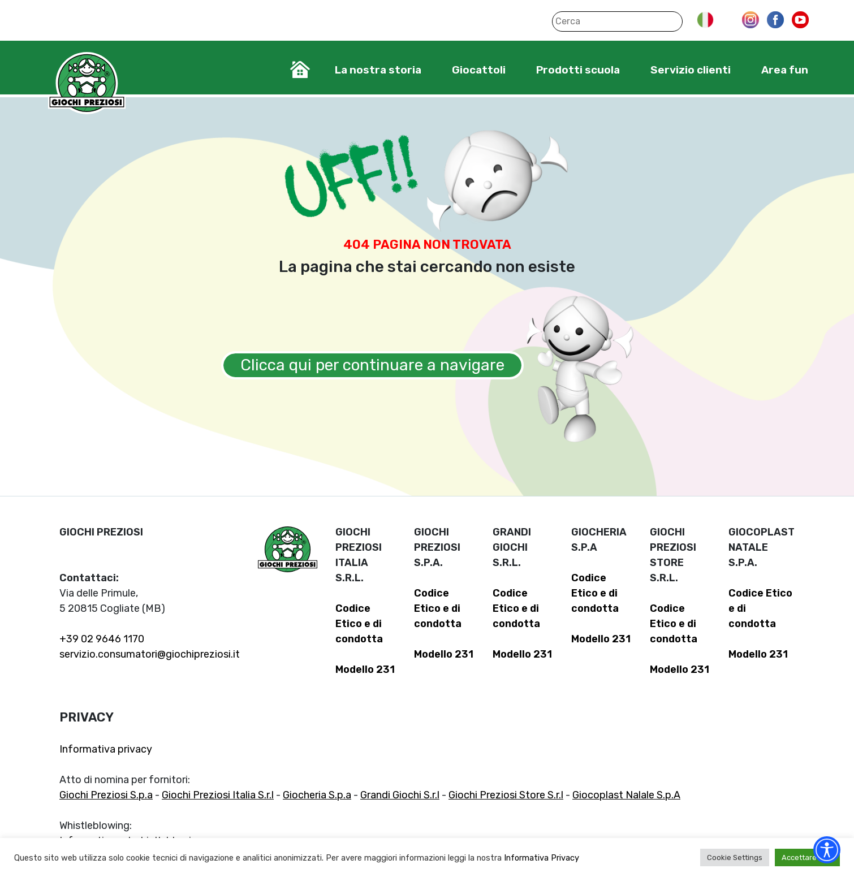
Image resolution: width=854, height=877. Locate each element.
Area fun (784, 69)
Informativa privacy (105, 749)
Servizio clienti (690, 69)
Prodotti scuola (578, 69)
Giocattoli (479, 69)
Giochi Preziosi (87, 83)
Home (300, 69)
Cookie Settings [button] (734, 857)
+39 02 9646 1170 (101, 639)
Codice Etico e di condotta (359, 623)
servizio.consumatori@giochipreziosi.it (149, 654)
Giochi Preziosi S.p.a (106, 795)
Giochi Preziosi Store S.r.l (505, 795)
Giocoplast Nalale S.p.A (626, 795)
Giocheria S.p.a (317, 795)
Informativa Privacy (541, 858)
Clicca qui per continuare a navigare (372, 365)
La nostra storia (378, 69)
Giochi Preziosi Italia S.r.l (218, 795)
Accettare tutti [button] (807, 857)
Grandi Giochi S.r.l (399, 795)
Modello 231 (365, 669)
